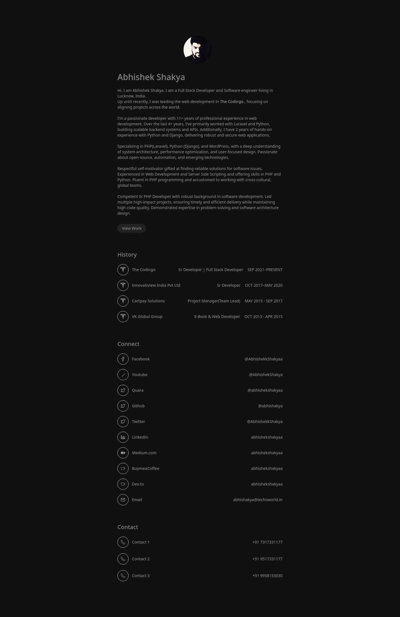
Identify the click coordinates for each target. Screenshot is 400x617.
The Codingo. (232, 101)
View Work (131, 228)
